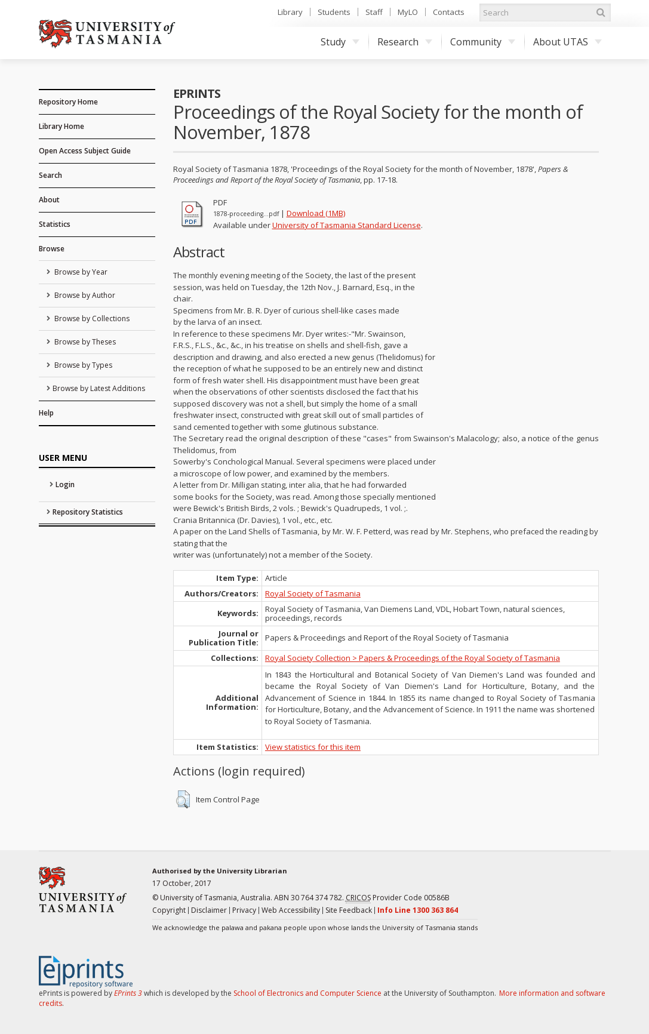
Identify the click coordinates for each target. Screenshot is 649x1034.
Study (340, 41)
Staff (374, 12)
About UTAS (567, 41)
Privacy (244, 910)
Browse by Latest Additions (99, 388)
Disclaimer (209, 910)
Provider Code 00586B (398, 898)
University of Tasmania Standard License (346, 225)
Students (334, 12)
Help (46, 413)
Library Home (61, 126)
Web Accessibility (291, 910)
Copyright (169, 910)
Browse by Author (84, 295)
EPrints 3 (128, 993)
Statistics (54, 224)
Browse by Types (82, 365)
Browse (51, 249)
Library (290, 12)
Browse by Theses (84, 342)
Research (404, 41)
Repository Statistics (88, 512)
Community (482, 41)
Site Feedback (348, 910)
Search (50, 175)
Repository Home (68, 102)
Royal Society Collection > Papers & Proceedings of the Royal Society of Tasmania (412, 658)
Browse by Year (80, 272)
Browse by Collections (91, 318)
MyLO (408, 12)
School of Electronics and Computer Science (307, 993)
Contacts (449, 12)
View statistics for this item (313, 746)
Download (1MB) (316, 213)
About (49, 200)
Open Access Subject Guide (85, 151)
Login (65, 484)
